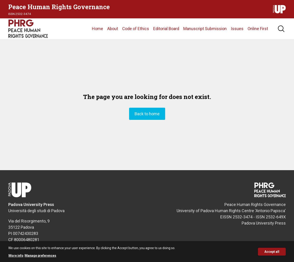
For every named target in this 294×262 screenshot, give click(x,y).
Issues (237, 28)
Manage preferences (40, 256)
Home (97, 28)
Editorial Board (166, 28)
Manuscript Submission (205, 28)
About (112, 28)
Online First (258, 28)
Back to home (147, 113)
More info (15, 256)
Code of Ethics (135, 28)
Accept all (271, 252)
